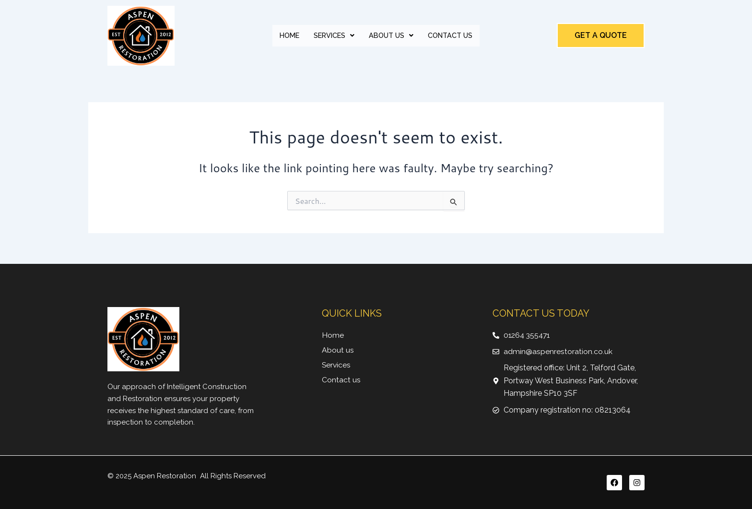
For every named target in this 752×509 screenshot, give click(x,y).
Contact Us (454, 35)
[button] (333, 36)
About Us (392, 35)
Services (332, 35)
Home (285, 35)
